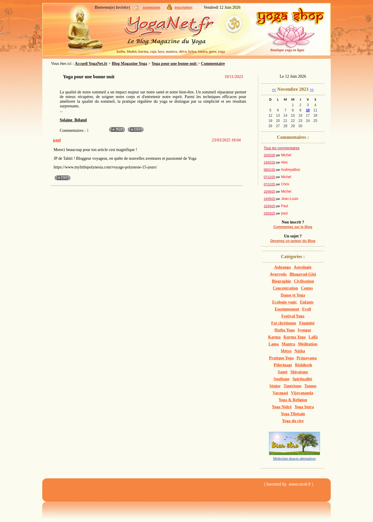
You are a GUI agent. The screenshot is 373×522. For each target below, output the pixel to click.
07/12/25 (269, 177)
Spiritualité (302, 379)
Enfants (307, 302)
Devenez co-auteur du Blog (293, 241)
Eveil (306, 309)
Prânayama (307, 358)
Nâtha (299, 351)
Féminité (307, 323)
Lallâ (313, 337)
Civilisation (304, 281)
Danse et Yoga (293, 295)
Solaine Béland (73, 120)
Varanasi (280, 393)
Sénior (275, 386)
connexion (151, 8)
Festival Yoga (292, 316)
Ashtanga (282, 267)
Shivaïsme (299, 372)
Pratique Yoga (281, 358)
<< (274, 90)
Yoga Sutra (304, 407)
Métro (286, 351)
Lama (274, 344)
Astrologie (303, 267)
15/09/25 (269, 191)
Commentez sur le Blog (292, 227)
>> (312, 90)
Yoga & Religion (293, 400)
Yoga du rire (293, 421)
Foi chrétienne (283, 323)
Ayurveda (278, 274)
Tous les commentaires (282, 148)
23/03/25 (269, 213)
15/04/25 (269, 206)
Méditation (307, 344)
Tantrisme (292, 386)
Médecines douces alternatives (294, 459)
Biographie (281, 281)
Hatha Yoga (285, 330)
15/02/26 (269, 155)
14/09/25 (269, 198)
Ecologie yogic (284, 302)
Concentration (285, 288)
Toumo (310, 386)
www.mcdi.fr (300, 484)
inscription (183, 8)
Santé (282, 372)
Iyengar (305, 330)
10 (308, 110)
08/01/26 (269, 169)
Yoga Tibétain (293, 414)
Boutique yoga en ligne (287, 50)
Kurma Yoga (295, 337)
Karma (274, 337)
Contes (307, 288)
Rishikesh (303, 365)
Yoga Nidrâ (282, 407)
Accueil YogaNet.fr (91, 63)
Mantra (288, 344)
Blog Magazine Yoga (129, 63)
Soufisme (281, 379)
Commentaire (213, 63)
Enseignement (287, 309)
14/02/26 (269, 162)
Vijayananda (302, 393)
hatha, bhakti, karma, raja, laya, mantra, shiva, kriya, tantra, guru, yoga (171, 51)
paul (57, 140)
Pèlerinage (283, 365)
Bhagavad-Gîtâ (303, 274)
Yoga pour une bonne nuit (175, 63)
